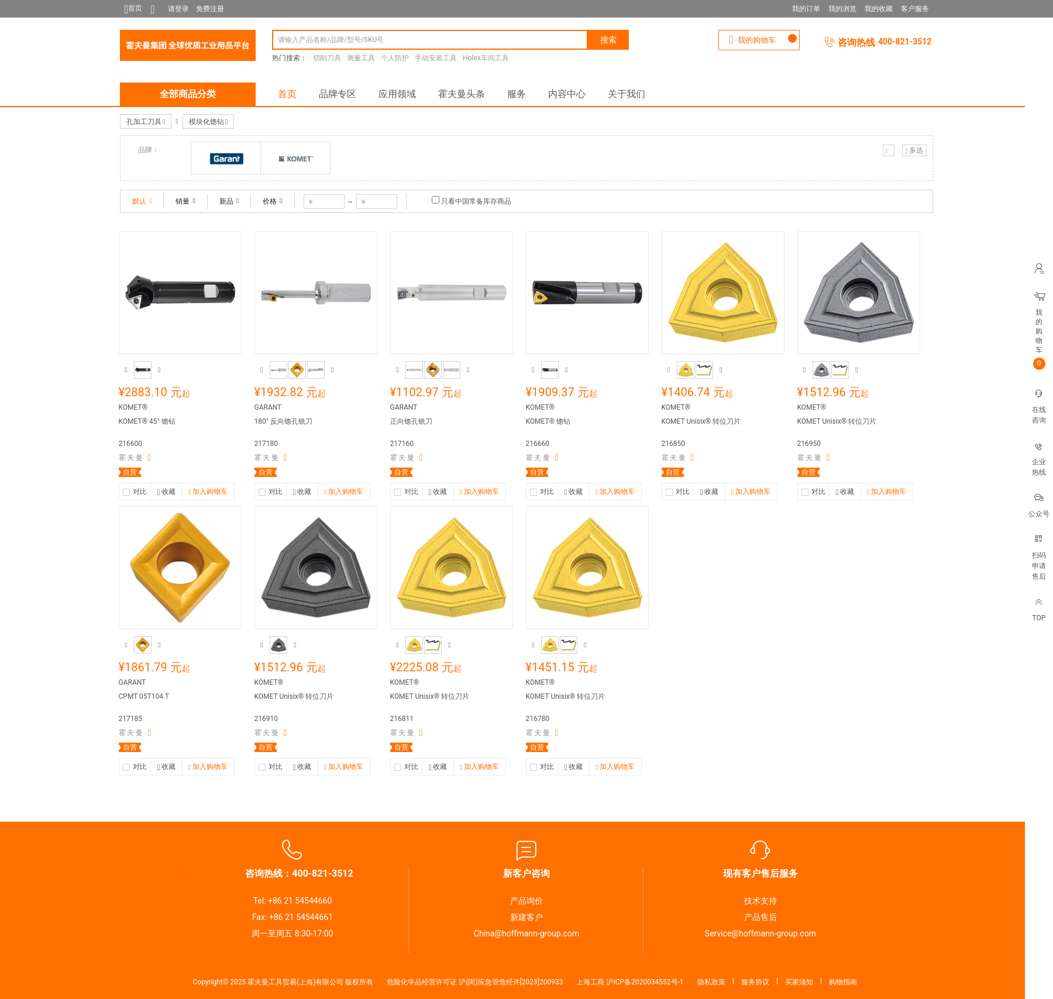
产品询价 (526, 900)
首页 (287, 93)
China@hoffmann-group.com (526, 933)
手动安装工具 (436, 58)
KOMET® (133, 407)
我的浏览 (842, 9)
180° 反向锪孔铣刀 (283, 421)
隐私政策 (711, 982)
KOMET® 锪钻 (548, 421)
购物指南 (843, 982)
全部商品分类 (188, 93)
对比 (140, 492)
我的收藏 (879, 9)
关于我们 (626, 93)
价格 (272, 201)
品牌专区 (337, 93)
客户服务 (915, 9)
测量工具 (361, 58)
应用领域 (397, 93)
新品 (229, 201)
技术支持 (760, 900)
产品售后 (760, 917)
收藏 (166, 493)
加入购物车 (208, 492)
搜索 (608, 39)
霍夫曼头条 (461, 93)
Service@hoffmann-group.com (760, 933)
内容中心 (567, 93)
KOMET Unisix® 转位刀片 (701, 421)
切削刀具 (327, 58)
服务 (516, 93)
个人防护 (395, 58)
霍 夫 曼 (131, 458)
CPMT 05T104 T (144, 696)
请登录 (178, 9)
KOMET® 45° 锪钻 (147, 421)
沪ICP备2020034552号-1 (644, 982)
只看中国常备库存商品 (476, 201)
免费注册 (210, 9)
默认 (142, 201)
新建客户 (526, 917)
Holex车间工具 (486, 58)
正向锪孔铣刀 (411, 421)
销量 (185, 201)
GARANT (268, 407)
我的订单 (806, 9)
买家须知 (799, 982)
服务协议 (755, 982)
